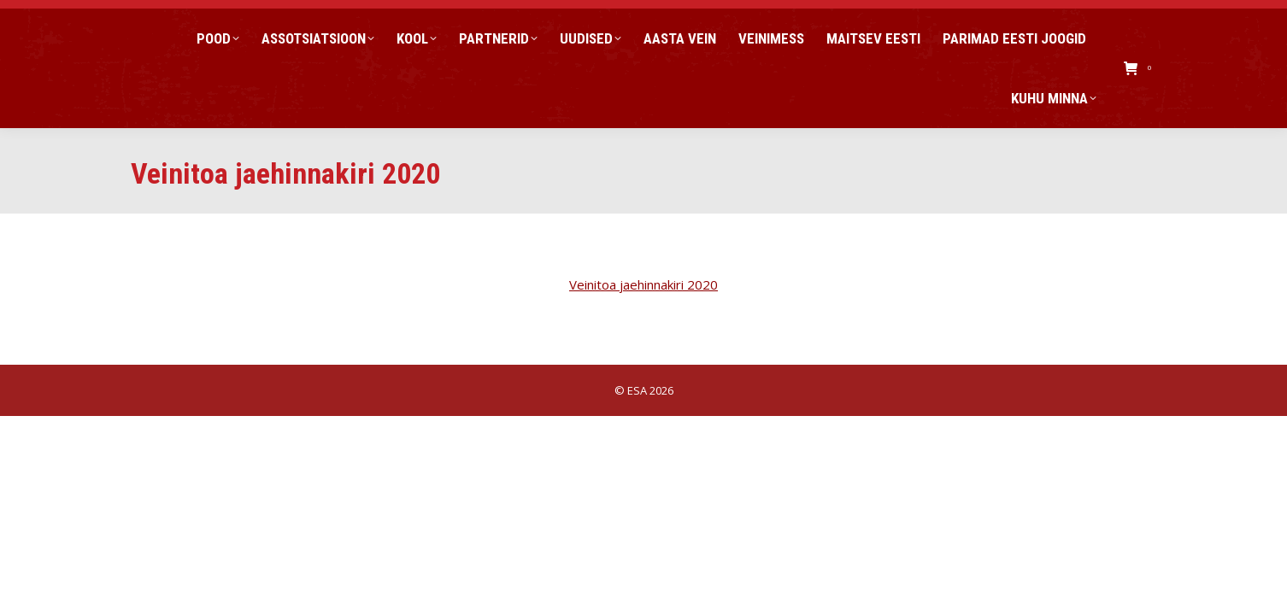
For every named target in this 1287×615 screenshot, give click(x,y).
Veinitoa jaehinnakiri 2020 (643, 284)
